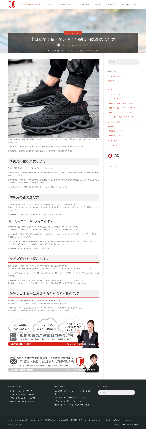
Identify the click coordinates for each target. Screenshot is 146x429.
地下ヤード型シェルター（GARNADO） (123, 108)
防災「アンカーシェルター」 (30, 4)
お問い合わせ (112, 145)
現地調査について (115, 131)
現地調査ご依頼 (114, 136)
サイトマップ (112, 166)
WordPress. (134, 424)
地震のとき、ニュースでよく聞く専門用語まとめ (72, 405)
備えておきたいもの (73, 33)
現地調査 (111, 127)
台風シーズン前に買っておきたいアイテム (69, 401)
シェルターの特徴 (114, 122)
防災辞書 (111, 81)
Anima (125, 424)
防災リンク (82, 420)
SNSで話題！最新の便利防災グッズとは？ (69, 397)
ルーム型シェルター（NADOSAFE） (122, 117)
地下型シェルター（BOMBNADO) (121, 103)
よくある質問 (112, 141)
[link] (135, 4)
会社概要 (73, 420)
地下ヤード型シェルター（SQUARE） (122, 112)
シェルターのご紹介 (115, 94)
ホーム (110, 90)
